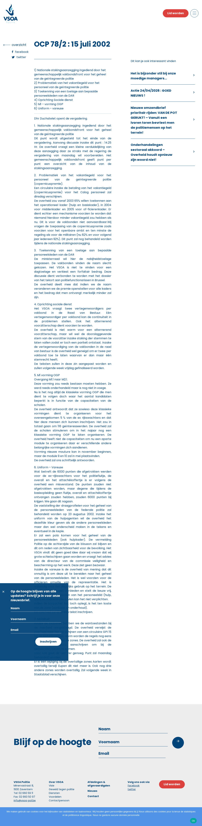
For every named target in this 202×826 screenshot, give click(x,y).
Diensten (54, 793)
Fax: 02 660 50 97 (24, 797)
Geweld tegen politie (61, 789)
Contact (93, 796)
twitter (132, 789)
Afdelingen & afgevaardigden (99, 783)
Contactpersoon (59, 800)
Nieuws (92, 791)
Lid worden (175, 13)
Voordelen (55, 797)
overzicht (19, 45)
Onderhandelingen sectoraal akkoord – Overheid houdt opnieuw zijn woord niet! (151, 152)
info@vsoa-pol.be (25, 800)
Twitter (21, 57)
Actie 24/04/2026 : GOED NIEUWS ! (151, 93)
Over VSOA (56, 782)
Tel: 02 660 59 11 (23, 793)
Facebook (22, 52)
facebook (134, 785)
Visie (51, 785)
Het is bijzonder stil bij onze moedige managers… (153, 75)
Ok (193, 820)
